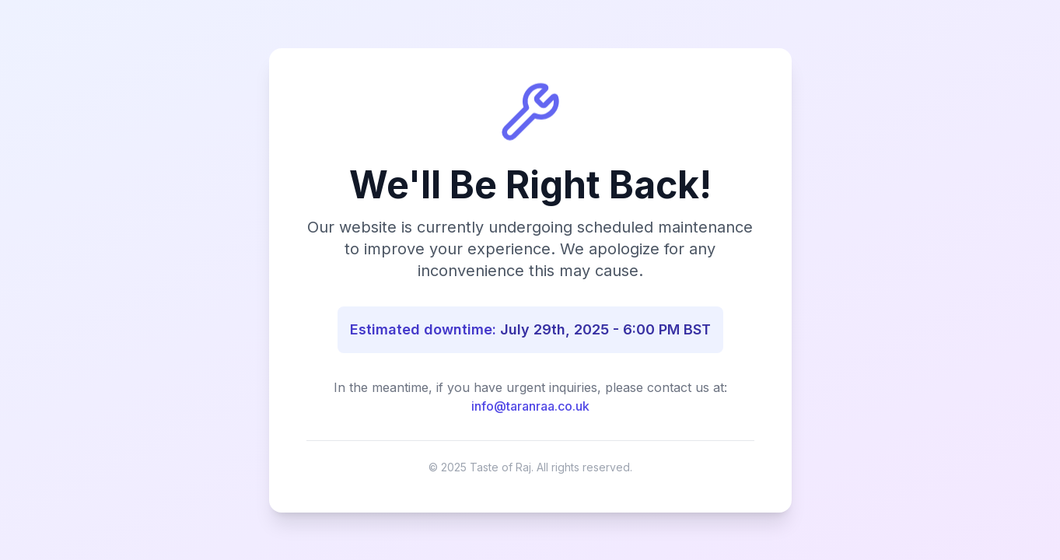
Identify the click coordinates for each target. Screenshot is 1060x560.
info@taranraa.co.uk (530, 406)
